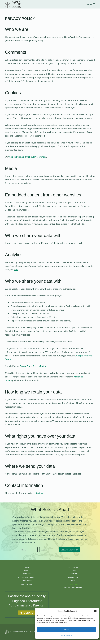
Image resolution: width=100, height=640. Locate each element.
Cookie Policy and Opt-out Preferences (27, 156)
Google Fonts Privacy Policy (33, 366)
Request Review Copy (26, 577)
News (73, 581)
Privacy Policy (73, 584)
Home (27, 567)
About (73, 570)
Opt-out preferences (65, 635)
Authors (26, 574)
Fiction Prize (26, 584)
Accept (67, 629)
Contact (73, 574)
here (16, 269)
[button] (95, 611)
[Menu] (91, 4)
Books (26, 570)
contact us (38, 493)
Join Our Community (69, 549)
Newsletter (73, 577)
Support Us (73, 567)
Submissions (27, 581)
